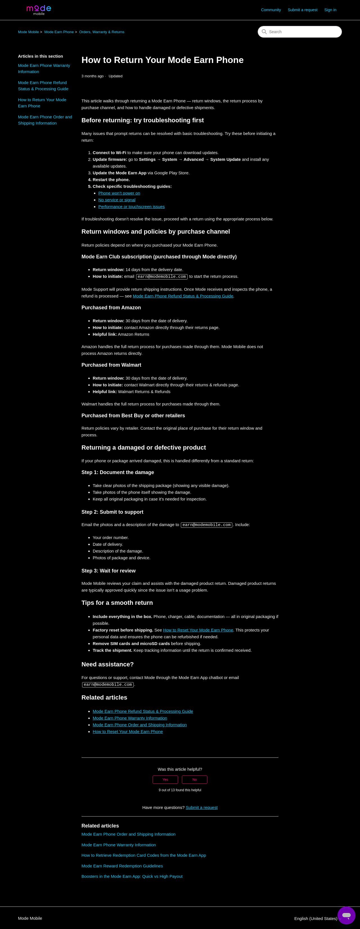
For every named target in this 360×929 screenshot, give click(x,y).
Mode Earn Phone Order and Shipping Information (45, 120)
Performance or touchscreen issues (131, 206)
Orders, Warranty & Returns (102, 32)
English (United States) (318, 917)
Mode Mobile (28, 32)
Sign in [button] (330, 10)
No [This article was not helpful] (194, 779)
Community (271, 10)
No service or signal (117, 199)
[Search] (300, 31)
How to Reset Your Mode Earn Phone (198, 629)
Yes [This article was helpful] (165, 779)
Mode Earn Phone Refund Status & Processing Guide (43, 85)
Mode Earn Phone (59, 32)
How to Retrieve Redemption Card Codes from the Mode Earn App (144, 854)
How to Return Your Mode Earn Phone (42, 103)
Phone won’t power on (119, 193)
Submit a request (303, 10)
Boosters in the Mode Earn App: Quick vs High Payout (132, 875)
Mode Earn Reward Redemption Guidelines (122, 865)
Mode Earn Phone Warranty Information (44, 68)
